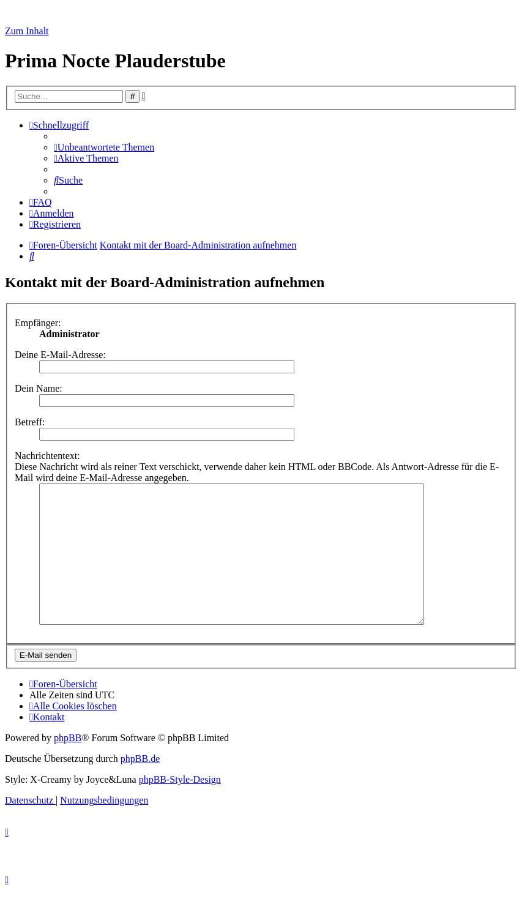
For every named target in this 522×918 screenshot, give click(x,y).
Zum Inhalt (27, 31)
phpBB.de (140, 786)
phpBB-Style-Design (180, 807)
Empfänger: (38, 323)
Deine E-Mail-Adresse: (60, 354)
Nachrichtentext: (47, 455)
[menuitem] (104, 147)
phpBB (67, 765)
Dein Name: (38, 388)
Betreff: (30, 422)
